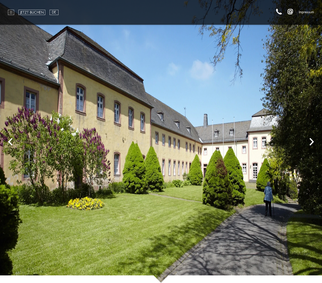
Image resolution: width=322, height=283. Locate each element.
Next (312, 141)
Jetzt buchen (32, 12)
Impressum (306, 12)
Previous (10, 141)
